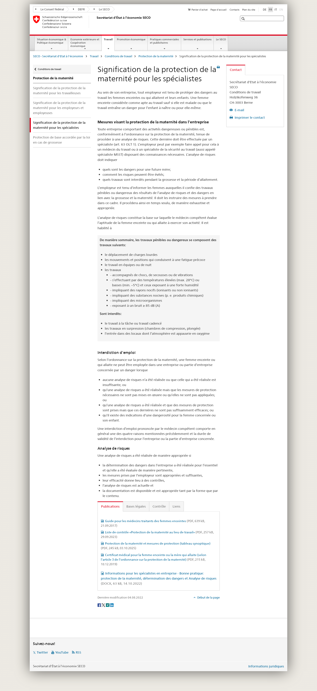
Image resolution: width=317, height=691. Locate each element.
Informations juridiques (266, 666)
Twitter (42, 652)
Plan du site (248, 9)
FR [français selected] (270, 9)
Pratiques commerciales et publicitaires (164, 41)
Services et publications (197, 39)
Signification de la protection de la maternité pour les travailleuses (59, 90)
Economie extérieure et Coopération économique (84, 43)
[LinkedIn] (112, 604)
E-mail (239, 110)
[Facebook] (100, 604)
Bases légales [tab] (136, 506)
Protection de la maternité (155, 56)
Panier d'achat (200, 9)
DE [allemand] (264, 9)
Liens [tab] (176, 506)
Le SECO (102, 9)
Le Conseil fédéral (49, 9)
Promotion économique (131, 39)
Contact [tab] (236, 70)
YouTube (61, 652)
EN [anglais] (281, 9)
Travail (109, 40)
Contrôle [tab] (159, 506)
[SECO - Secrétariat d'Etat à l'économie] (95, 22)
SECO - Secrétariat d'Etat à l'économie (58, 56)
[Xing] (108, 604)
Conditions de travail (118, 56)
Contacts (234, 9)
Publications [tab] (110, 506)
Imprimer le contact (249, 117)
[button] (244, 18)
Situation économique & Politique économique (51, 41)
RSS (78, 652)
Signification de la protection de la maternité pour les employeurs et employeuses (59, 108)
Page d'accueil (218, 9)
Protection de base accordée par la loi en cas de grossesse (61, 139)
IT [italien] (276, 9)
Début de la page (208, 597)
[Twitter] (104, 604)
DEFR (79, 9)
